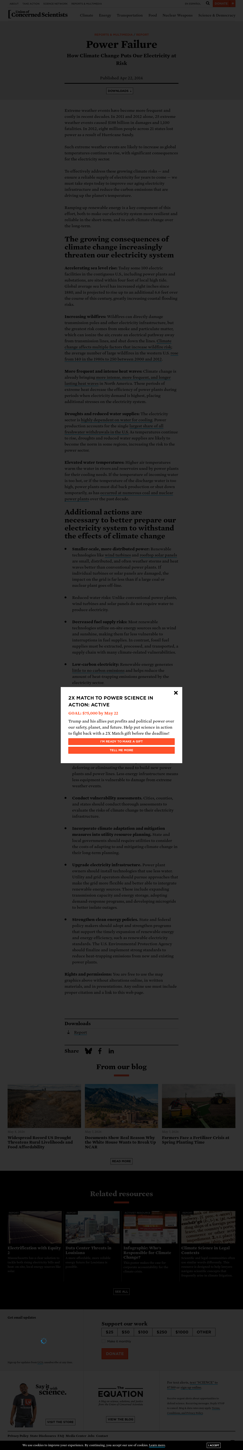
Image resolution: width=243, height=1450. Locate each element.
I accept (213, 1445)
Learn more (157, 1445)
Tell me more (121, 750)
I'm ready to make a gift (121, 741)
